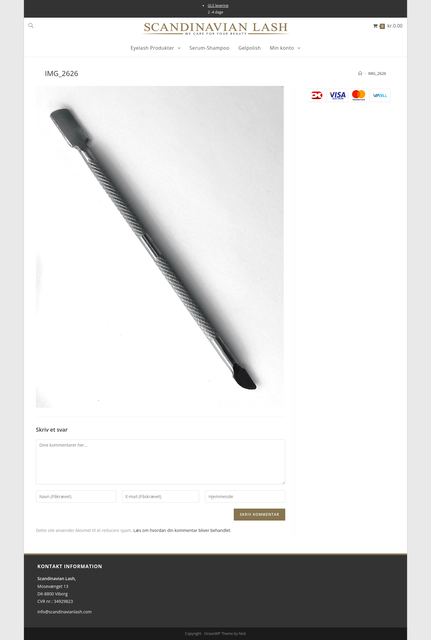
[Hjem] (360, 73)
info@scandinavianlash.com (64, 612)
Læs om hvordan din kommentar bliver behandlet (181, 530)
